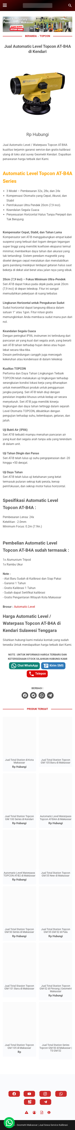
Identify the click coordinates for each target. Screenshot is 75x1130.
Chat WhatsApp (24, 666)
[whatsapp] (42, 695)
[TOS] (41, 1112)
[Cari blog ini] (70, 5)
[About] (49, 1112)
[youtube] (29, 1094)
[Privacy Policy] (34, 1112)
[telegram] (50, 695)
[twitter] (33, 695)
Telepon (37, 674)
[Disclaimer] (26, 1112)
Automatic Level (24, 606)
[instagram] (45, 1094)
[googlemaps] (29, 1102)
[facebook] (25, 695)
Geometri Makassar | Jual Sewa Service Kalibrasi (42, 1125)
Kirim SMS (53, 666)
